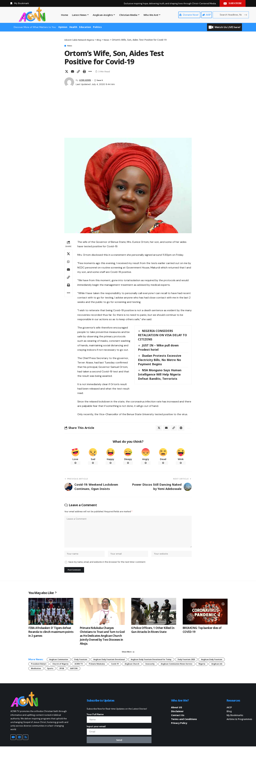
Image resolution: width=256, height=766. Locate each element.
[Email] (72, 72)
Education (85, 27)
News (71, 46)
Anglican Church (41, 678)
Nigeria (131, 678)
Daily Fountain (91, 667)
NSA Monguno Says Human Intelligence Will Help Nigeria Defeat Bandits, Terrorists (160, 375)
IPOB (204, 678)
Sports (190, 678)
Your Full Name (95, 730)
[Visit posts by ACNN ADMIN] (69, 83)
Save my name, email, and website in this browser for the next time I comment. (107, 567)
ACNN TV (158, 672)
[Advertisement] (128, 114)
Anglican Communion (62, 667)
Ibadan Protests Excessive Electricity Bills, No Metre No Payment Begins (160, 360)
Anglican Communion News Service (99, 678)
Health (73, 27)
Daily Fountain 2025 (43, 672)
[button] (78, 72)
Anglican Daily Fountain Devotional (127, 667)
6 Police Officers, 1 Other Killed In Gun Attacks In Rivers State (152, 636)
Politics (97, 27)
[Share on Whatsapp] (68, 262)
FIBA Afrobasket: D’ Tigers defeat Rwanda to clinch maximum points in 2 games (50, 638)
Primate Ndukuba (181, 672)
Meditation (171, 678)
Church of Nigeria (134, 672)
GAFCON (36, 684)
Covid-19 (204, 672)
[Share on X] (66, 72)
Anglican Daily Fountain (75, 672)
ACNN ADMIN (86, 80)
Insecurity (64, 678)
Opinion (62, 27)
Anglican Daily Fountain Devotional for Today (181, 667)
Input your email (96, 744)
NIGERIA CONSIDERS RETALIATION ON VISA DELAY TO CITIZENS (162, 335)
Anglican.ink (150, 678)
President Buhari (107, 672)
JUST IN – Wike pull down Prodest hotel (158, 348)
